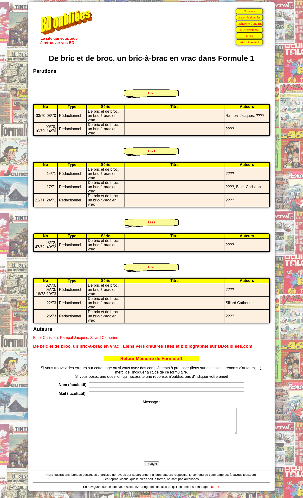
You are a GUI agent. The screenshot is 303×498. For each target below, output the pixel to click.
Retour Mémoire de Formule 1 (151, 358)
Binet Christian (45, 338)
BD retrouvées (249, 29)
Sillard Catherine (104, 338)
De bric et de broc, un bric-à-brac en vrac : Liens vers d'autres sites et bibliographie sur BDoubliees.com (142, 346)
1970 (151, 93)
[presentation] (151, 453)
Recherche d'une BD (249, 23)
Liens (249, 36)
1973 (151, 267)
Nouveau (249, 11)
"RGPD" (214, 492)
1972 (151, 222)
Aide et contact (249, 42)
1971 (151, 151)
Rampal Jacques (74, 338)
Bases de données (249, 17)
